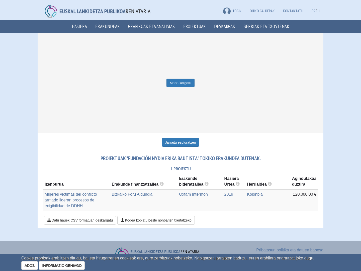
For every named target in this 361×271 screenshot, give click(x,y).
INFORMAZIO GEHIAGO (61, 265)
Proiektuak (194, 26)
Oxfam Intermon (193, 194)
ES (313, 10)
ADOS (30, 265)
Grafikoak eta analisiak (151, 26)
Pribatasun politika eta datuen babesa (289, 250)
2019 (228, 194)
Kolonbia (254, 194)
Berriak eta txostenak (266, 26)
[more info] (238, 184)
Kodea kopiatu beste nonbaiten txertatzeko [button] (156, 220)
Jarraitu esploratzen (180, 142)
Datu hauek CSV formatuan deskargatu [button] (80, 220)
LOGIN (232, 10)
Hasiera (79, 26)
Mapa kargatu (180, 83)
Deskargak (224, 26)
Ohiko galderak (262, 10)
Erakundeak (107, 26)
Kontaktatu (293, 10)
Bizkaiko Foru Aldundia (132, 194)
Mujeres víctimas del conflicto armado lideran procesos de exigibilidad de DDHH (71, 200)
